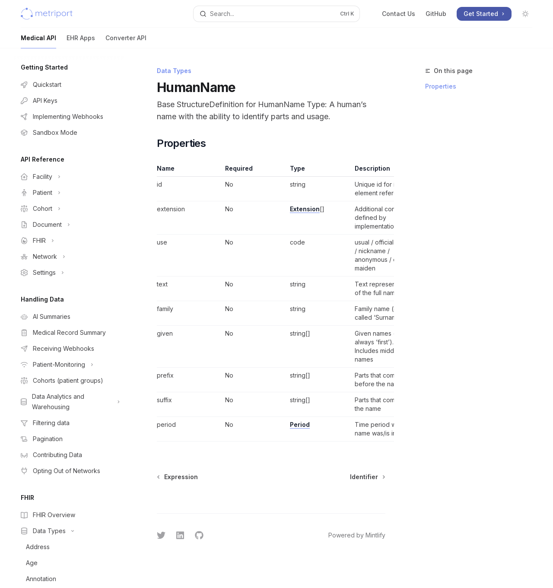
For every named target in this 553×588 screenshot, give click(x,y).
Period (300, 424)
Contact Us (398, 13)
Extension (305, 209)
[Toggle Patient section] (69, 192)
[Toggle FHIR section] (69, 240)
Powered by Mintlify (356, 535)
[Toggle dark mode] (525, 14)
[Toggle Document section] (69, 224)
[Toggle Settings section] (69, 272)
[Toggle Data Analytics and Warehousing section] (69, 402)
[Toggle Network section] (69, 256)
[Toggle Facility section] (69, 176)
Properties (440, 86)
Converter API (125, 41)
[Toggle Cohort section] (69, 208)
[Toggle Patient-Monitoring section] (69, 364)
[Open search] (276, 14)
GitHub (436, 13)
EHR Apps (81, 41)
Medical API (38, 41)
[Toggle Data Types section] (69, 531)
